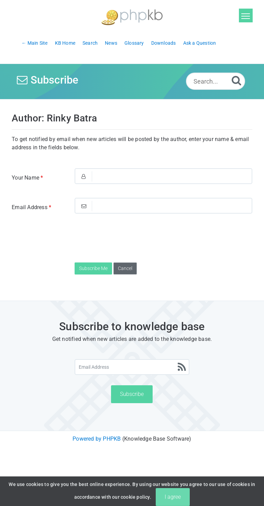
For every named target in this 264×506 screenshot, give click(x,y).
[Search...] (215, 81)
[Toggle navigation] (246, 15)
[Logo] (132, 16)
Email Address (31, 207)
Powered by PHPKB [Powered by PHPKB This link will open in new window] (97, 438)
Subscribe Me (93, 268)
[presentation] (127, 240)
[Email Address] (132, 367)
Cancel (125, 268)
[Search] (236, 80)
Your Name (27, 177)
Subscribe (132, 394)
